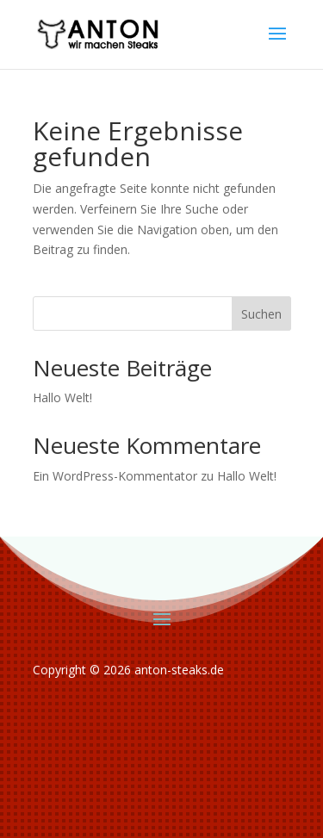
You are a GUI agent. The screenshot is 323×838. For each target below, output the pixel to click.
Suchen (261, 314)
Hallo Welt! (62, 397)
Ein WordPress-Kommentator (115, 476)
